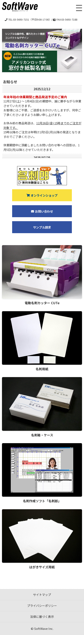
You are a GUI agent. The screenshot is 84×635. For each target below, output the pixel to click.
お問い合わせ (42, 211)
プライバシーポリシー (42, 605)
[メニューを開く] (79, 8)
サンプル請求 (42, 227)
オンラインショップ (42, 195)
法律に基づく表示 (42, 616)
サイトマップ (42, 594)
